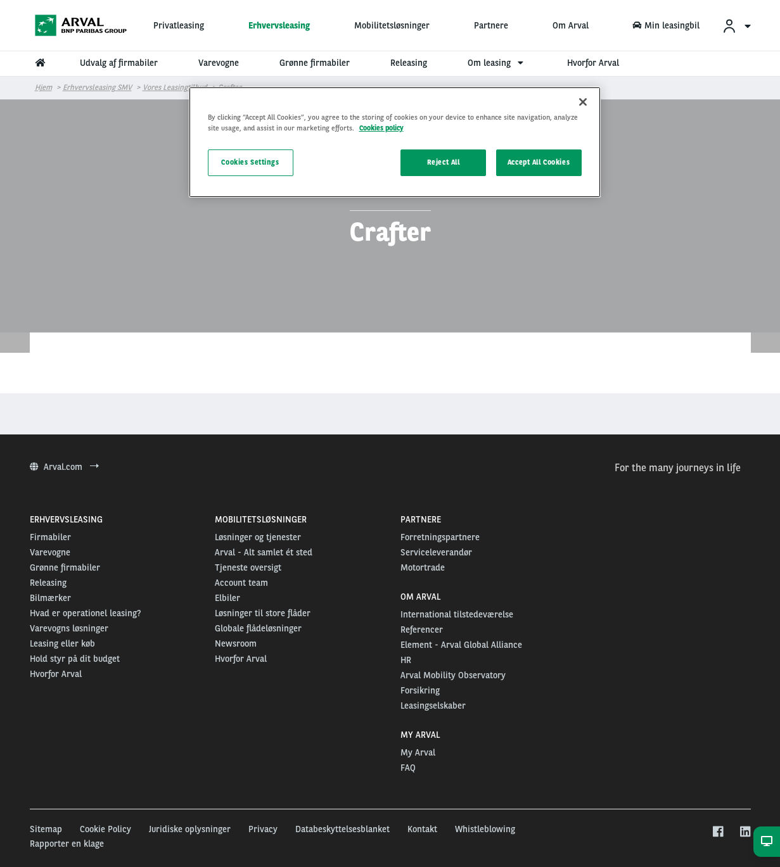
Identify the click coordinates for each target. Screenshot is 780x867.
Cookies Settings (250, 162)
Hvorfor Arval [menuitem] (593, 63)
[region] (395, 142)
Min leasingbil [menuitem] (665, 25)
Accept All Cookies (539, 162)
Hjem (43, 87)
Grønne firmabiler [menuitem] (314, 63)
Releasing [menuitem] (408, 63)
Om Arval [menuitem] (571, 25)
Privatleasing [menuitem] (178, 25)
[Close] (583, 102)
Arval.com (64, 467)
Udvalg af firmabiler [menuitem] (119, 63)
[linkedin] (745, 832)
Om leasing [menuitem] (497, 63)
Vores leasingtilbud (175, 87)
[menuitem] (736, 25)
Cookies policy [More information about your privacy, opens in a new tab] (381, 127)
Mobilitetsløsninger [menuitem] (392, 25)
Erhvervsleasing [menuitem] (279, 25)
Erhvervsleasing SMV (97, 87)
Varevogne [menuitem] (218, 63)
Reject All (443, 162)
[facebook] (718, 832)
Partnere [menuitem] (491, 25)
